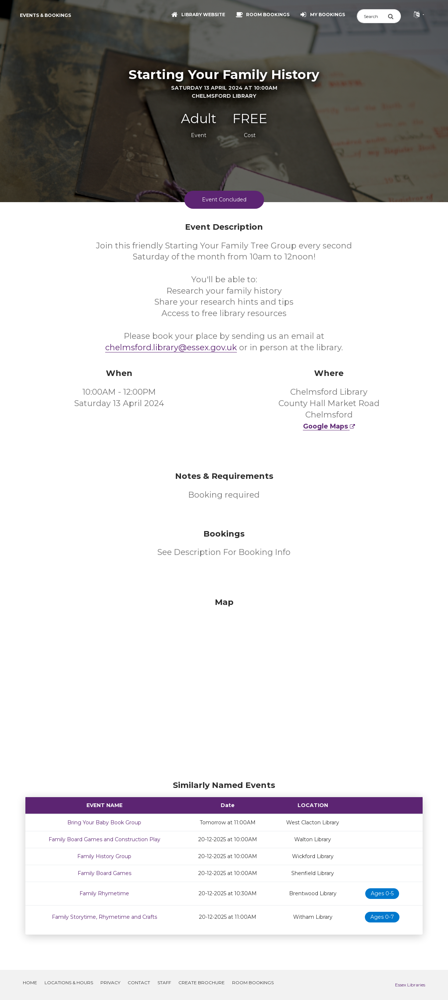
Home (30, 982)
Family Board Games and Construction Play (104, 839)
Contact (139, 982)
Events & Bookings (45, 15)
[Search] (372, 16)
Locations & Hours (69, 982)
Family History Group (104, 856)
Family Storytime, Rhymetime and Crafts (104, 917)
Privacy (110, 982)
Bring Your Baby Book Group (104, 822)
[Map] (224, 687)
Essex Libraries (410, 985)
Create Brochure (201, 982)
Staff (164, 982)
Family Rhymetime (104, 893)
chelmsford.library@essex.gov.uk (171, 347)
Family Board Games (104, 873)
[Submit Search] (394, 16)
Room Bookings (253, 982)
